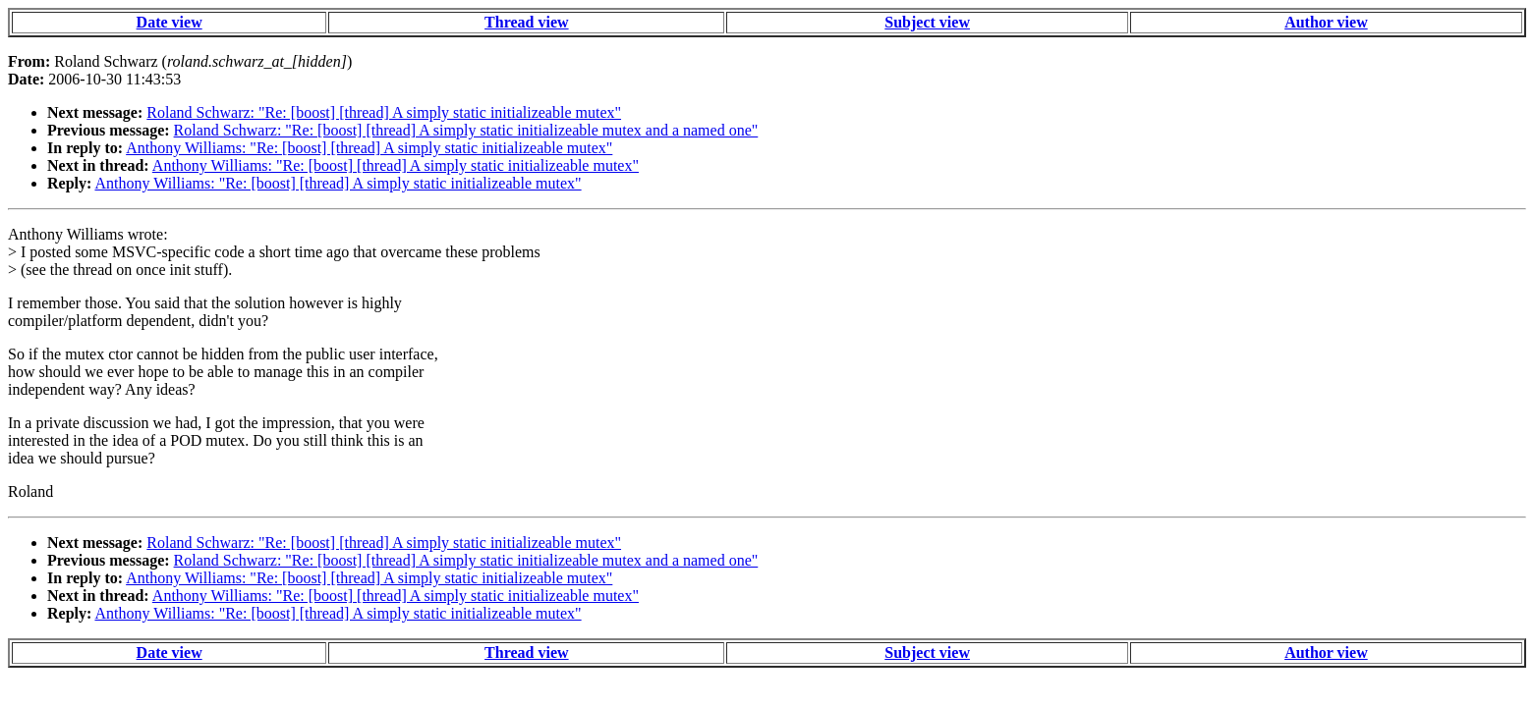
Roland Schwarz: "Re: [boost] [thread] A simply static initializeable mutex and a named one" (466, 130)
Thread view (526, 22)
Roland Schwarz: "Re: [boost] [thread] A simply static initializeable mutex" (383, 112)
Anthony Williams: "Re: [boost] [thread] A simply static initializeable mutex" (369, 147)
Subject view (927, 22)
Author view (1326, 22)
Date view (169, 22)
